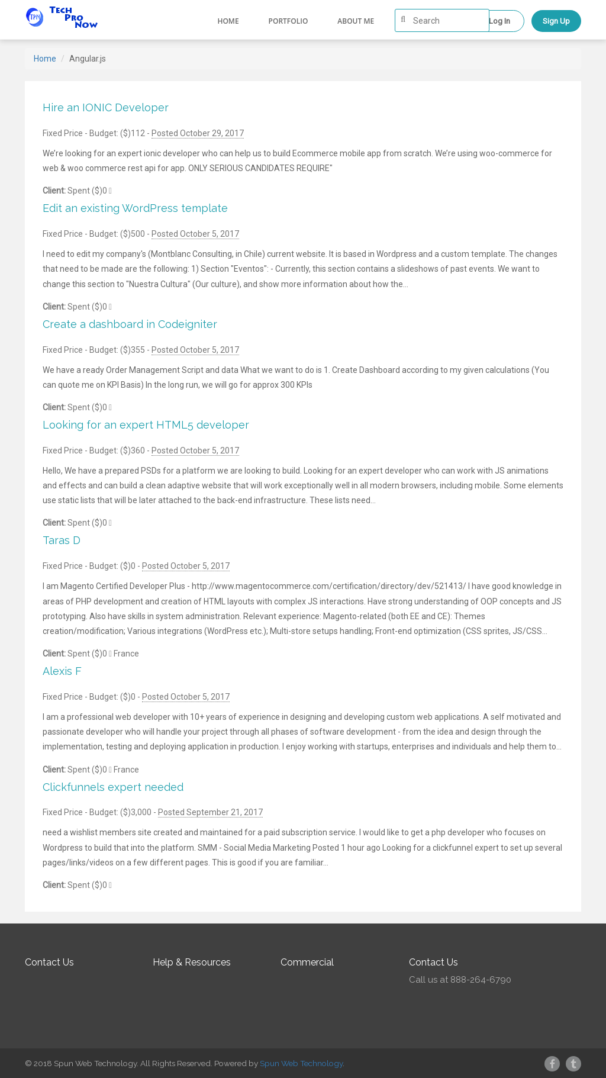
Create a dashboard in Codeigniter (130, 324)
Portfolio (288, 21)
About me (355, 21)
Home (227, 21)
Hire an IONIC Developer (106, 107)
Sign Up (556, 21)
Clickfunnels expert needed (113, 787)
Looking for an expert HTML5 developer (146, 425)
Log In (499, 21)
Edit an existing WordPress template (135, 208)
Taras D (61, 540)
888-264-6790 (480, 979)
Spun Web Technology (301, 1063)
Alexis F (62, 671)
